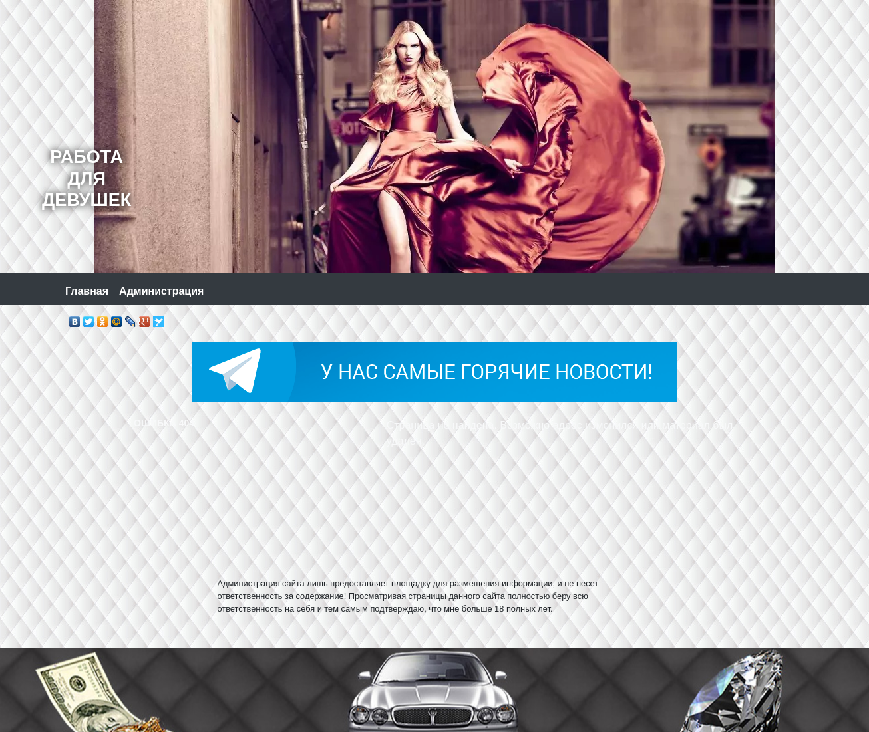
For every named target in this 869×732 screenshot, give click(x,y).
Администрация (161, 291)
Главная (86, 291)
